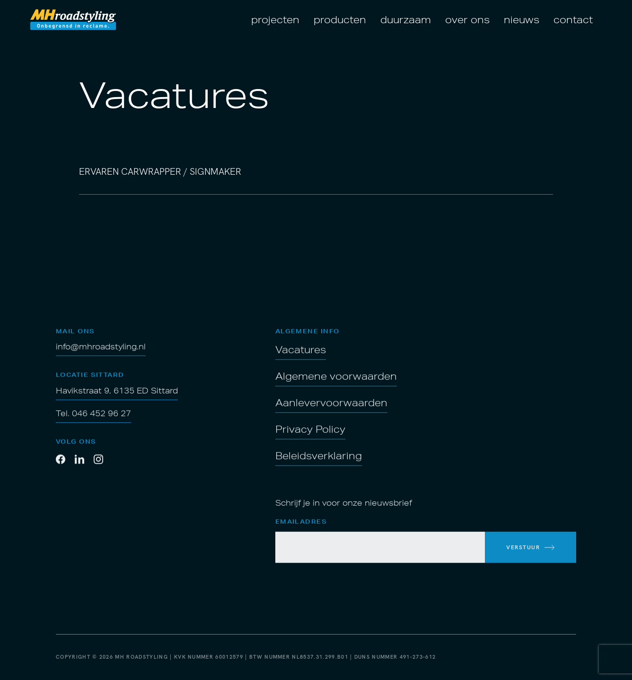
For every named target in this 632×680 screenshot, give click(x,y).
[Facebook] (60, 468)
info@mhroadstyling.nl (101, 355)
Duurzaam (405, 19)
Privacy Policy (310, 437)
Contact (573, 19)
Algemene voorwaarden (336, 384)
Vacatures (300, 358)
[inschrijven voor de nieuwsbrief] (530, 556)
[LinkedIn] (79, 468)
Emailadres (301, 530)
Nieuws (521, 19)
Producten (340, 19)
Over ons (467, 19)
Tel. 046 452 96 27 (93, 422)
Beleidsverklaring (318, 464)
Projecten (275, 19)
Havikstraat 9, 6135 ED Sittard (117, 399)
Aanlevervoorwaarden (331, 411)
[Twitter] (98, 468)
